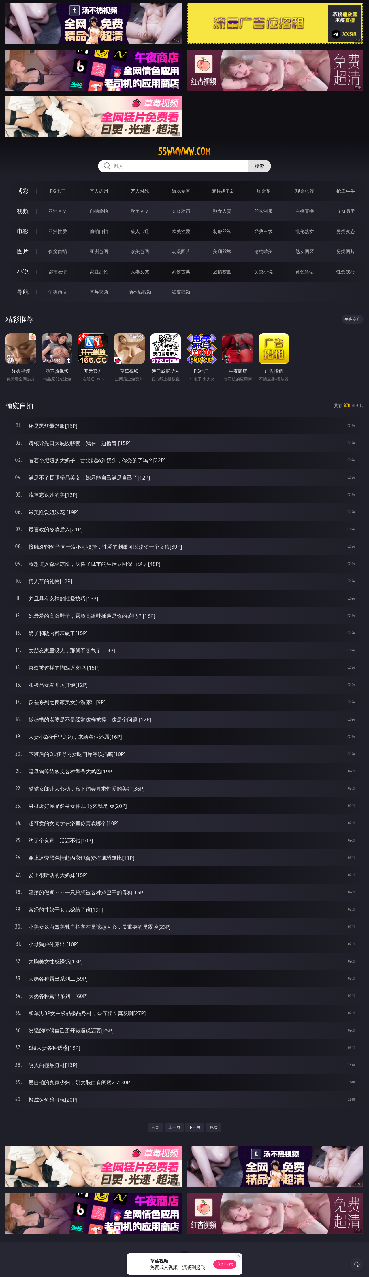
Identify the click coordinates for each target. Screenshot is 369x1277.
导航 (23, 291)
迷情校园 (222, 271)
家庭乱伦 (99, 271)
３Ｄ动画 (181, 211)
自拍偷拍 (99, 211)
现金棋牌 (304, 191)
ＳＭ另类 (345, 211)
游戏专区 (181, 191)
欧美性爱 (181, 231)
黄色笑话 (304, 271)
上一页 (174, 1127)
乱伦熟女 (304, 231)
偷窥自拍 (57, 251)
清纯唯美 (263, 251)
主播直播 (304, 211)
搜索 (259, 166)
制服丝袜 (222, 231)
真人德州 (99, 191)
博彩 (23, 191)
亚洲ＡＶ (57, 211)
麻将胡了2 (222, 191)
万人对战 (140, 191)
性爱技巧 (345, 271)
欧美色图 (140, 251)
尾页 (214, 1127)
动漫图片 (181, 251)
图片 (23, 251)
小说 (23, 271)
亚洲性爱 (57, 231)
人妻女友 (140, 271)
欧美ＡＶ (140, 211)
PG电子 (57, 191)
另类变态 (345, 231)
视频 (23, 211)
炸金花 (263, 191)
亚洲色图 (99, 251)
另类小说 (263, 271)
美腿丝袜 (222, 251)
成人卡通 (140, 231)
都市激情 (57, 271)
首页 (155, 1127)
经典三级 (263, 231)
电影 (23, 231)
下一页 (195, 1127)
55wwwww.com (184, 151)
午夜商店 (57, 292)
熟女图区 (304, 251)
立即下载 (225, 1264)
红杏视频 (181, 292)
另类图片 (345, 251)
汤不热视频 (139, 292)
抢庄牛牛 (345, 191)
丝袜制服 (263, 211)
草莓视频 (99, 292)
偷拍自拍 (99, 231)
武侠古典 (181, 271)
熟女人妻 (222, 211)
